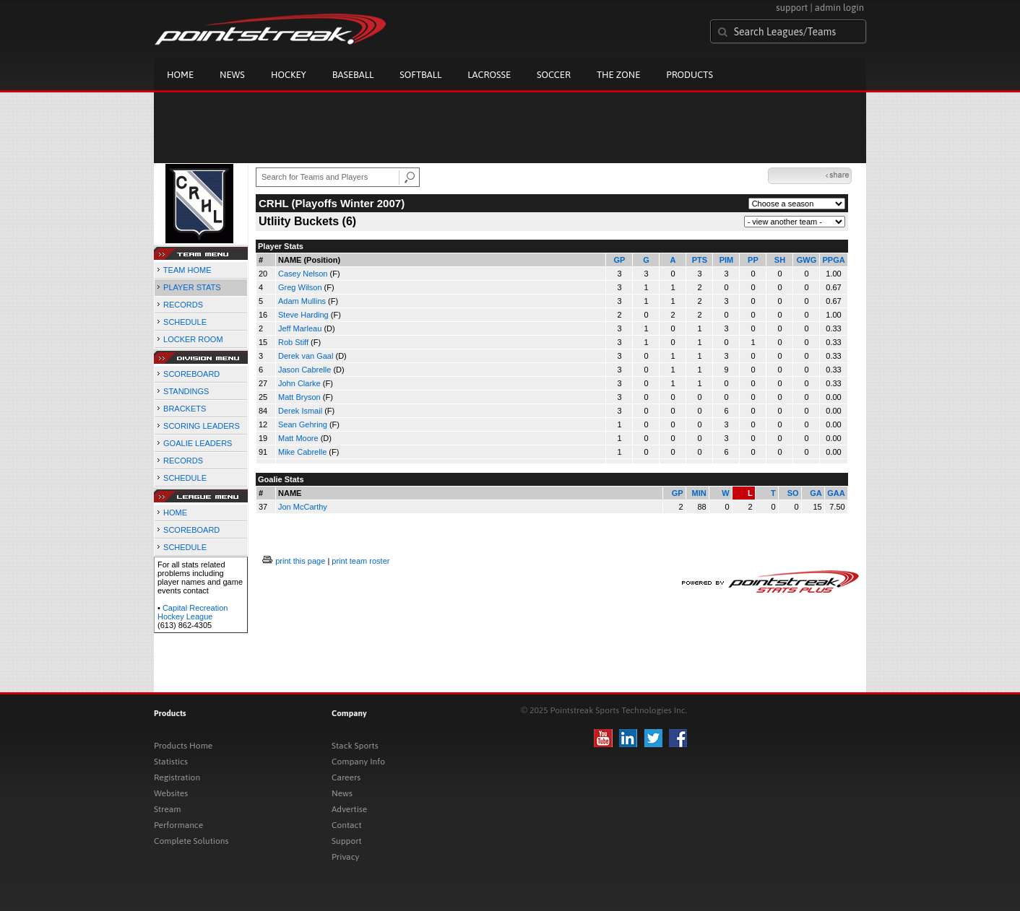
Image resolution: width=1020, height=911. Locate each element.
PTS (699, 260)
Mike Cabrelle (302, 452)
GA (816, 493)
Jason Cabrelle (304, 369)
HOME (175, 512)
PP (753, 260)
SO (793, 493)
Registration (177, 777)
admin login (839, 7)
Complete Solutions (191, 841)
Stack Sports (355, 746)
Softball (420, 74)
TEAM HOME (187, 270)
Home (180, 74)
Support (347, 841)
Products (689, 74)
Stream (167, 809)
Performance (178, 825)
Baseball (353, 74)
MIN (698, 493)
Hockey (288, 74)
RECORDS (183, 304)
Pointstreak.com (270, 30)
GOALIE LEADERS (197, 443)
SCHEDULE (185, 322)
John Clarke (299, 383)
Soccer (554, 74)
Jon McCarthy (302, 506)
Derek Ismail (300, 410)
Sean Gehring (302, 424)
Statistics (171, 762)
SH (779, 260)
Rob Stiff (293, 342)
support (792, 7)
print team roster (360, 561)
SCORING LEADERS (201, 426)
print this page (300, 561)
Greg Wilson (300, 287)
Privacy (345, 857)
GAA (835, 493)
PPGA (833, 260)
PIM (726, 260)
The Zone (618, 74)
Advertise (349, 809)
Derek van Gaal (305, 356)
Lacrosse (489, 74)
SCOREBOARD (191, 374)
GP (620, 260)
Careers (346, 777)
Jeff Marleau (299, 328)
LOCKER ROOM (193, 339)
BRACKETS (184, 408)
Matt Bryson (299, 397)
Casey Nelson (302, 273)
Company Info (358, 762)
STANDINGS (186, 391)
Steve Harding (303, 314)
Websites (171, 793)
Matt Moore (298, 438)
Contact (347, 825)
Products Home (183, 746)
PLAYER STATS (191, 287)
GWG (807, 260)
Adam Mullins (302, 301)
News (232, 74)
